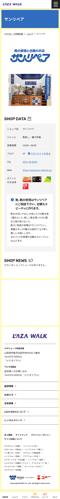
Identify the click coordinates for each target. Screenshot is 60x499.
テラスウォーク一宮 (39, 463)
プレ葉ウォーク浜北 (12, 453)
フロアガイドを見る (40, 153)
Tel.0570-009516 (13, 356)
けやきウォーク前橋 (12, 446)
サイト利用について (13, 439)
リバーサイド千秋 (30, 446)
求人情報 (8, 434)
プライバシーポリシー (41, 434)
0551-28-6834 (30, 162)
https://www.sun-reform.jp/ (37, 170)
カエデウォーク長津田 (12, 470)
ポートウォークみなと (33, 466)
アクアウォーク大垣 (30, 456)
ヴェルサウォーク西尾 (12, 466)
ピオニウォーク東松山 (12, 449)
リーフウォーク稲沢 (35, 459)
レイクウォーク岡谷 (12, 456)
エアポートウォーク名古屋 (14, 459)
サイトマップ (22, 434)
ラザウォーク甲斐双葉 (31, 453)
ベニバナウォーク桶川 (33, 449)
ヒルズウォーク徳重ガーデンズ (16, 463)
